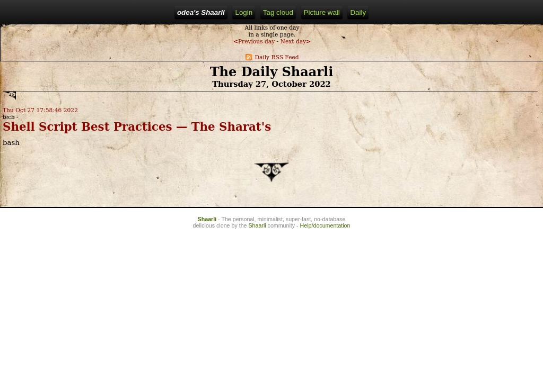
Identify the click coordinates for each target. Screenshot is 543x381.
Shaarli (207, 264)
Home (143, 12)
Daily (329, 12)
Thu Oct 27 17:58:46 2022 (45, 121)
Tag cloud (249, 12)
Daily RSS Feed (47, 75)
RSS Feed (207, 12)
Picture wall (293, 12)
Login (172, 12)
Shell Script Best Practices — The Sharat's (68, 154)
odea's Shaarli (100, 12)
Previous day (29, 60)
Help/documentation (325, 270)
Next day (71, 60)
